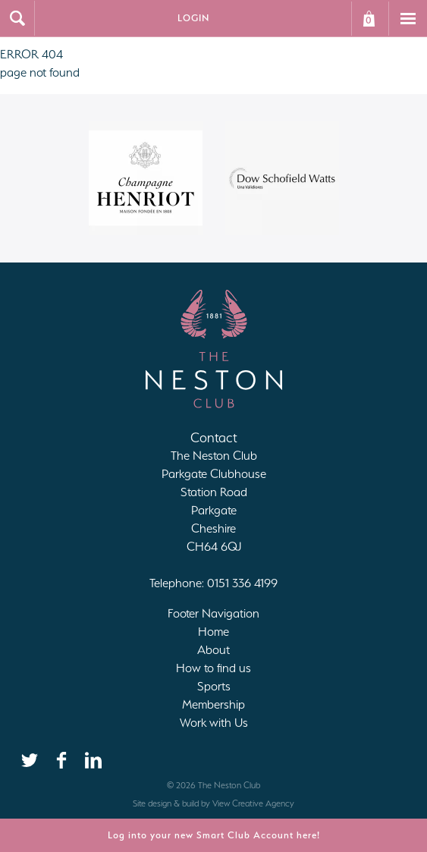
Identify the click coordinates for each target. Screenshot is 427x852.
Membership (213, 704)
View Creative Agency (253, 803)
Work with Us (214, 722)
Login (193, 18)
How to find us (213, 668)
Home (213, 631)
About (213, 650)
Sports (214, 686)
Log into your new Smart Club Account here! (214, 835)
